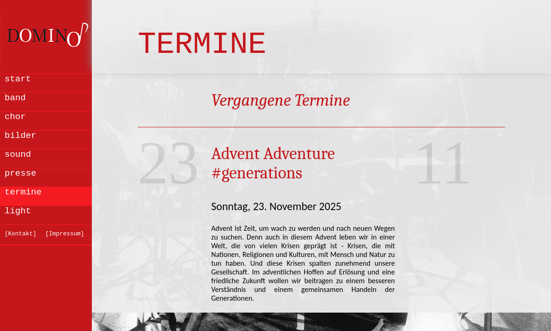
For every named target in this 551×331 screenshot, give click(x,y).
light (18, 211)
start (18, 79)
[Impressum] (64, 233)
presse (20, 173)
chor (15, 117)
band (15, 98)
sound (18, 154)
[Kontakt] (20, 233)
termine (23, 192)
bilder (20, 136)
